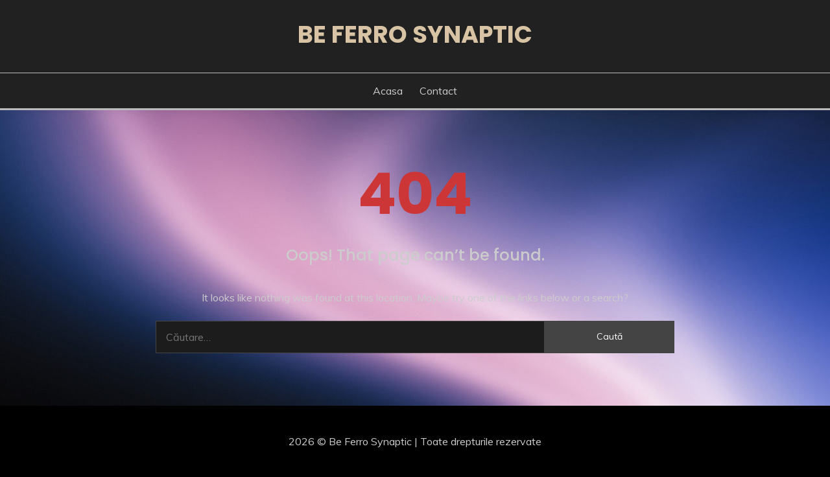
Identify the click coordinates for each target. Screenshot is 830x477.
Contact (438, 90)
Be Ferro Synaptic (415, 34)
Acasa (388, 90)
